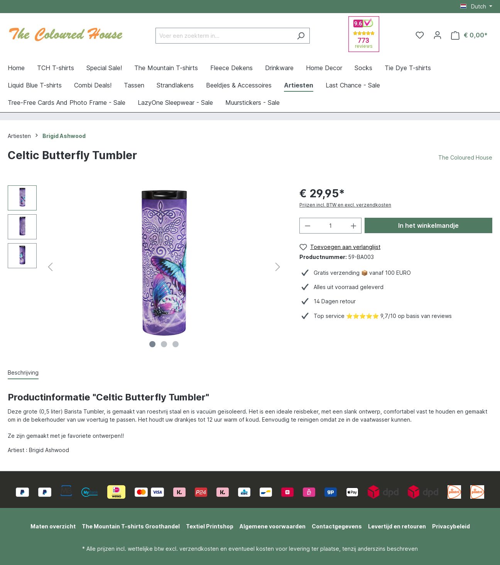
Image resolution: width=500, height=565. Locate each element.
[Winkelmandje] (469, 35)
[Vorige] (50, 268)
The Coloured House (465, 157)
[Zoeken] (301, 36)
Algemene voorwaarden (273, 526)
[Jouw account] (437, 35)
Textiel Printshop (209, 526)
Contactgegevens (337, 526)
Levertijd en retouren (397, 526)
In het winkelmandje (428, 225)
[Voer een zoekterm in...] (223, 36)
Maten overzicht (53, 526)
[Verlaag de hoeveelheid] (307, 226)
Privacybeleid (451, 526)
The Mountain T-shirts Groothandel (131, 526)
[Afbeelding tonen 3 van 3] (175, 344)
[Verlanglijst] (420, 35)
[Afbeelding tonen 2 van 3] (164, 344)
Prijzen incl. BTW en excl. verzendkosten (345, 205)
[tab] (23, 373)
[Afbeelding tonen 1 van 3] (152, 344)
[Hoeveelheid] (330, 226)
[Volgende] (278, 268)
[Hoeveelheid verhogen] (354, 226)
